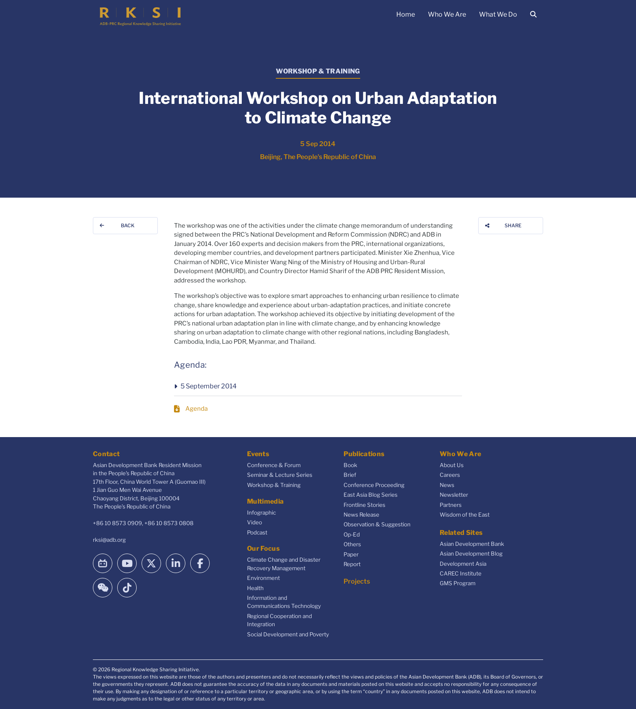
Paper (351, 554)
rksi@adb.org (109, 540)
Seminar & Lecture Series (279, 475)
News (447, 485)
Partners (451, 505)
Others (352, 544)
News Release (361, 514)
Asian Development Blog (471, 553)
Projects (357, 581)
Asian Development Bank (472, 544)
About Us (452, 465)
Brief (350, 475)
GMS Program (457, 583)
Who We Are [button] (447, 14)
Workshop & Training (274, 485)
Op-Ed (352, 534)
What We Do (498, 14)
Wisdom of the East (465, 514)
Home (405, 14)
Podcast (257, 532)
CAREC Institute (460, 573)
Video (254, 522)
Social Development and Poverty (288, 634)
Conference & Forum (274, 465)
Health (255, 588)
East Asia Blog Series (371, 494)
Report (352, 564)
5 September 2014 (208, 386)
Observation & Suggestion (377, 524)
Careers (450, 475)
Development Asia (463, 563)
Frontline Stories (364, 505)
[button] (318, 386)
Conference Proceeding (374, 485)
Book (350, 465)
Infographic (261, 512)
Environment (263, 578)
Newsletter (454, 494)
